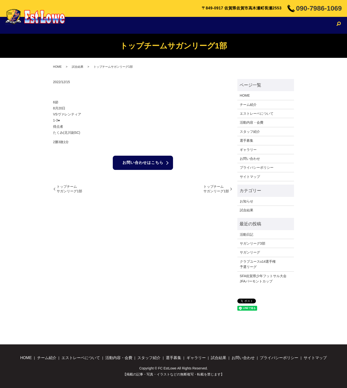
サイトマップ (250, 177)
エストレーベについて (158, 25)
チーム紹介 (123, 25)
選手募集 (251, 25)
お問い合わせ (321, 25)
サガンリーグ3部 (252, 243)
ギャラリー (274, 25)
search (338, 25)
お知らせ (246, 201)
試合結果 (296, 25)
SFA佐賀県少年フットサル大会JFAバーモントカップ (263, 278)
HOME (103, 25)
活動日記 (246, 234)
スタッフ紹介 (227, 25)
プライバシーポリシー (257, 167)
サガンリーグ (250, 252)
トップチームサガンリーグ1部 (69, 189)
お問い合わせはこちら (142, 163)
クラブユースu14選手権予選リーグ (258, 264)
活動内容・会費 (196, 25)
